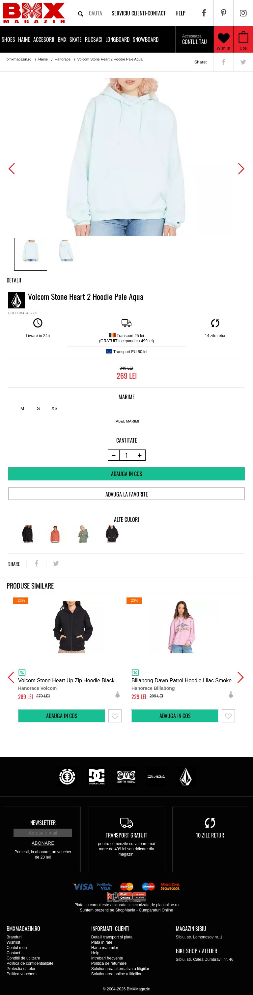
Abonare (43, 843)
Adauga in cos (126, 474)
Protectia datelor (21, 968)
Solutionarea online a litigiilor (116, 974)
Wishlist (223, 39)
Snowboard (145, 39)
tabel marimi (126, 421)
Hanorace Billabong (153, 688)
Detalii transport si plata (111, 937)
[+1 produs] (140, 455)
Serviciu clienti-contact (139, 13)
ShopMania (125, 910)
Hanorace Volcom (37, 688)
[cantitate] (126, 455)
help (180, 13)
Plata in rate (101, 942)
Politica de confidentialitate (30, 963)
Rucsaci (93, 39)
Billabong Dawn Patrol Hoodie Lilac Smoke (181, 680)
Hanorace (62, 59)
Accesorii (43, 39)
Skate (76, 39)
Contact (13, 953)
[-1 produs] (113, 455)
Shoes (8, 39)
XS (54, 408)
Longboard (117, 39)
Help (95, 953)
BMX (62, 39)
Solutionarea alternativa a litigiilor (120, 968)
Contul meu (17, 947)
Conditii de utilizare (23, 958)
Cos (243, 48)
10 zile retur (210, 835)
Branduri (14, 937)
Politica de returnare (108, 963)
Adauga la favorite (126, 494)
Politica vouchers (22, 974)
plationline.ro (167, 905)
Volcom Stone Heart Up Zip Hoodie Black (66, 680)
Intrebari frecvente (107, 958)
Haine (24, 39)
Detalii (14, 280)
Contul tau (194, 40)
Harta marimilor (104, 947)
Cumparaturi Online (156, 910)
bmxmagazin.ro (19, 59)
